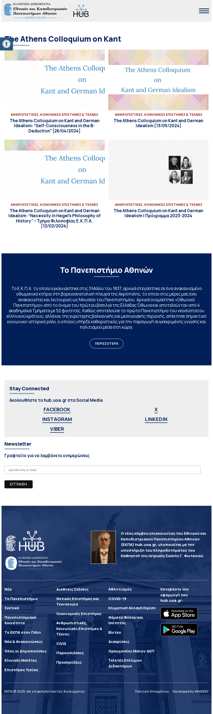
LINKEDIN (156, 419)
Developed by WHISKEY (191, 691)
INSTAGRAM (57, 419)
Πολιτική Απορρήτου (152, 691)
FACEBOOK (57, 409)
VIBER (57, 428)
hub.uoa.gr (171, 600)
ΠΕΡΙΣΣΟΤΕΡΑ (106, 343)
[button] (6, 43)
